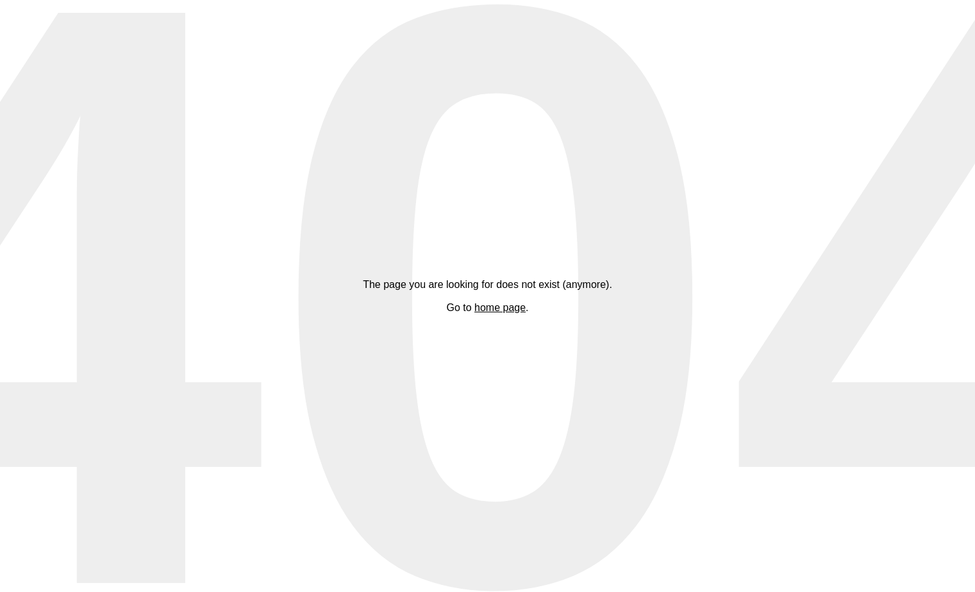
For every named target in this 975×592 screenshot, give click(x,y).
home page (500, 307)
